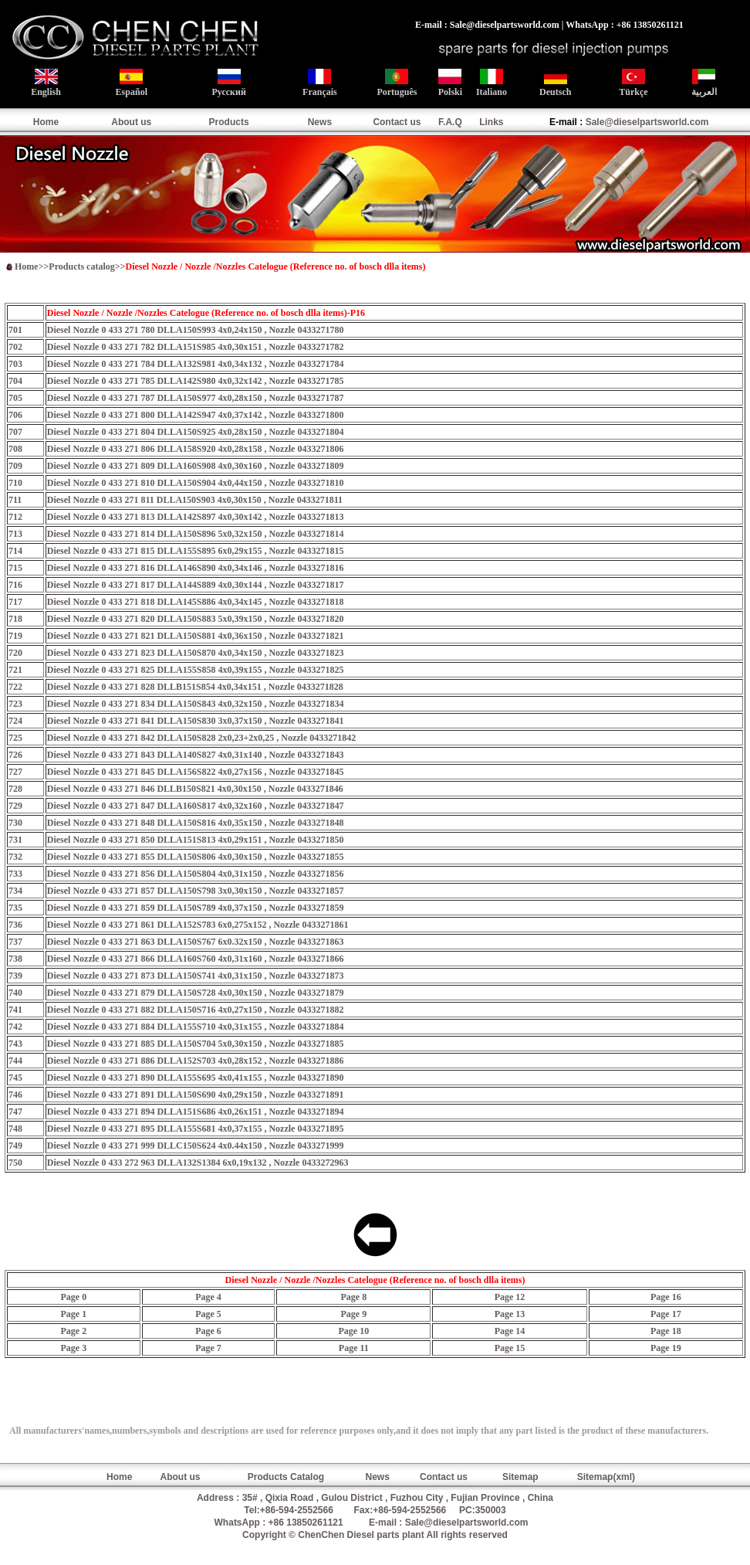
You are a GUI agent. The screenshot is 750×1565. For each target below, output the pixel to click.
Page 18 (665, 1331)
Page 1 (73, 1314)
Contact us (397, 122)
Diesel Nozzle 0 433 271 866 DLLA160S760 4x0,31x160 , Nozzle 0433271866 (195, 958)
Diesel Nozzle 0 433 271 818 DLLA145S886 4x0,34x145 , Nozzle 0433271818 (195, 601)
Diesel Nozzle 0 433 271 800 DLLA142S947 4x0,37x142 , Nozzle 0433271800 (195, 414)
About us (131, 122)
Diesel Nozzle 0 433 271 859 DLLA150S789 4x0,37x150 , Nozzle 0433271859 (195, 907)
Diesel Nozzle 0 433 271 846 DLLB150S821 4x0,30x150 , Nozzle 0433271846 (195, 788)
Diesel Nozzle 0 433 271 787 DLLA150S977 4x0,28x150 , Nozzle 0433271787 (195, 397)
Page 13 (510, 1314)
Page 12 (510, 1297)
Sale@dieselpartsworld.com (647, 122)
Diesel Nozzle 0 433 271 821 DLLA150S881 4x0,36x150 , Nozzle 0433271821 (195, 635)
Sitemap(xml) (606, 1477)
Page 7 (208, 1348)
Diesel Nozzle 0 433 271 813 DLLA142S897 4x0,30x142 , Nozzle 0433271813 (195, 516)
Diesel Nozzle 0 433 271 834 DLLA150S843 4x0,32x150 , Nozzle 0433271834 (195, 703)
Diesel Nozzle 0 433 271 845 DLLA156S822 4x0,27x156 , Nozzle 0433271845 (195, 771)
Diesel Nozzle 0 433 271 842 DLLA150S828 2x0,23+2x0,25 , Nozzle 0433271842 (201, 737)
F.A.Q (450, 122)
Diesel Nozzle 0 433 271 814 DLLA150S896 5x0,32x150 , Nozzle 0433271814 (195, 533)
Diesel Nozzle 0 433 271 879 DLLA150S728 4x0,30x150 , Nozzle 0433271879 (195, 992)
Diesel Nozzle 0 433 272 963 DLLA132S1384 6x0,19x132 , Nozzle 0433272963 (198, 1162)
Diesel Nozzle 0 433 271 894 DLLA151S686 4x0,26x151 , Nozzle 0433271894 (195, 1111)
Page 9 (354, 1314)
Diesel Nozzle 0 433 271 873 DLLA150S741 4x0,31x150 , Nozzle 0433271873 (195, 975)
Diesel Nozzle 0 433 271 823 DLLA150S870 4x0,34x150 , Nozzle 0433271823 (195, 652)
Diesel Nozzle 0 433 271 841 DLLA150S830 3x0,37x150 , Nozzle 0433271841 (195, 720)
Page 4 (208, 1297)
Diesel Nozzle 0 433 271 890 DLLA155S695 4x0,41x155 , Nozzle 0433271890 (195, 1077)
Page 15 (510, 1348)
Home (46, 122)
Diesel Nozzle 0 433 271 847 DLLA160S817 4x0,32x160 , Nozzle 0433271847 (195, 805)
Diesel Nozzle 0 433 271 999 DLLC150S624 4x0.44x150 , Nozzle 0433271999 (195, 1145)
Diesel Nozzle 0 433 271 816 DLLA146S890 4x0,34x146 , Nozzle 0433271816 (195, 567)
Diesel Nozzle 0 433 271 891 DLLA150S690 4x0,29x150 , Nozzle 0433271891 (195, 1094)
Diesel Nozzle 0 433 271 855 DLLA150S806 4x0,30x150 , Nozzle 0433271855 (195, 856)
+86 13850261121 (306, 1522)
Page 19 (665, 1348)
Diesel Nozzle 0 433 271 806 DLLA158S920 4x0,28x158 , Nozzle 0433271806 (195, 448)
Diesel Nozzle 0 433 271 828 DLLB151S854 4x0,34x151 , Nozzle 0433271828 (195, 686)
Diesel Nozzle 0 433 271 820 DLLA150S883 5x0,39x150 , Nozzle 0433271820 (195, 618)
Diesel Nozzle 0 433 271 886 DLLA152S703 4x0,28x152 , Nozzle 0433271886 (195, 1060)
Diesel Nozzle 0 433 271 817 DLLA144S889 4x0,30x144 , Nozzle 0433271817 (195, 584)
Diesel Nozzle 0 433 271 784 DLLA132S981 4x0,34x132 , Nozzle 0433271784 (195, 363)
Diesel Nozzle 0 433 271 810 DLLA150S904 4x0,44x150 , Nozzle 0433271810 (195, 482)
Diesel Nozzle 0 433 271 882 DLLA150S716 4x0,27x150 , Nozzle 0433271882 (195, 1009)
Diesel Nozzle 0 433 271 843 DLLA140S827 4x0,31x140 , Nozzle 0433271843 (195, 754)
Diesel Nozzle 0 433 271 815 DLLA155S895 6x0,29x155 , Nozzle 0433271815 (195, 550)
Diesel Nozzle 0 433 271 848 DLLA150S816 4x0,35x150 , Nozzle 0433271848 (195, 822)
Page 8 (354, 1297)
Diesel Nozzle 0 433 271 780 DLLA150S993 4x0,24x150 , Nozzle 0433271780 (195, 329)
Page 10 (354, 1331)
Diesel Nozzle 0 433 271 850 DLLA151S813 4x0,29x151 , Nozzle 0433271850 (195, 839)
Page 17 (665, 1314)
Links (491, 122)
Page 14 (510, 1331)
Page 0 (73, 1297)
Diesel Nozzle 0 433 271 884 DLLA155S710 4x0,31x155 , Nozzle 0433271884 (195, 1026)
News (320, 122)
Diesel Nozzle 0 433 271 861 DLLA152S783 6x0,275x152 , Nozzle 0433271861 (198, 924)
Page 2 (73, 1331)
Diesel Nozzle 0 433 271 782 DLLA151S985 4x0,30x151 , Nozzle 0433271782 (195, 346)
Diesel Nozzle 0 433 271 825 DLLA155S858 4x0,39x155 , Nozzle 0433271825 (195, 669)
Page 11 (354, 1348)
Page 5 (208, 1314)
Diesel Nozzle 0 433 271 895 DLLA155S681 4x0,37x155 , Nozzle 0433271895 (195, 1128)
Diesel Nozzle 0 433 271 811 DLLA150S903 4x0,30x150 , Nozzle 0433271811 (195, 499)
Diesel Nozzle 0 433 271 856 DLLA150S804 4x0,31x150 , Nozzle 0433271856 (195, 873)
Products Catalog (286, 1477)
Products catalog (81, 266)
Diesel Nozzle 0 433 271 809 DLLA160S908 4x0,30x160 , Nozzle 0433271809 (195, 465)
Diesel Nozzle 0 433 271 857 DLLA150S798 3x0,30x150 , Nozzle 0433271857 (195, 890)
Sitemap (520, 1477)
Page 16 (665, 1297)
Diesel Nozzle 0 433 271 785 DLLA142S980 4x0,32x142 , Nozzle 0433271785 (195, 380)
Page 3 (73, 1348)
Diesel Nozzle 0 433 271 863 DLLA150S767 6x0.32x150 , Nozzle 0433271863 (195, 941)
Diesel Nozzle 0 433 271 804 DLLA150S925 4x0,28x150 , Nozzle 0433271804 (195, 431)
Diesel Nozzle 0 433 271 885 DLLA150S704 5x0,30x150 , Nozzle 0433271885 (195, 1043)
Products (229, 122)
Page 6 (208, 1331)
